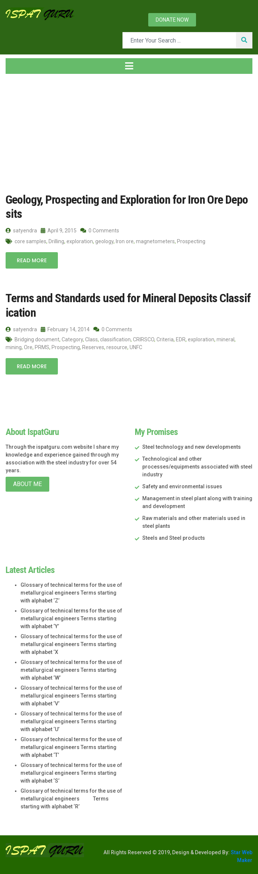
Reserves (93, 347)
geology (104, 241)
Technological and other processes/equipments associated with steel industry (197, 466)
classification (115, 339)
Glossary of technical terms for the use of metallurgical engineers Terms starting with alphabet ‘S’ (71, 773)
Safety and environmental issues (182, 486)
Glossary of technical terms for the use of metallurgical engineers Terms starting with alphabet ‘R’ (71, 798)
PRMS (42, 347)
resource (116, 347)
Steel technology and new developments (191, 447)
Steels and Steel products (173, 538)
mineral (225, 339)
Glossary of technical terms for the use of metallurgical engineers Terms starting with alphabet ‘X (71, 644)
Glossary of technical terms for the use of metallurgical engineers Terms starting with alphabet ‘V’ (71, 696)
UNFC (136, 347)
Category (72, 339)
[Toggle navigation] (129, 66)
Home (18, 133)
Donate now (172, 20)
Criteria (165, 339)
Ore (28, 347)
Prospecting (191, 241)
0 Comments (99, 231)
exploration (79, 241)
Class (91, 339)
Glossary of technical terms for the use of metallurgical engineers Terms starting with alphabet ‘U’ (71, 721)
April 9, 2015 (59, 231)
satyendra (21, 231)
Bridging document (37, 339)
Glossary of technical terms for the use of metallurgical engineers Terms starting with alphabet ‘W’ (71, 670)
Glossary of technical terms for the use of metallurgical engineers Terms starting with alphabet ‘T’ (71, 747)
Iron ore (125, 241)
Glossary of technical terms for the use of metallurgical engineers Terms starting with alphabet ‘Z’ (71, 593)
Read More (32, 260)
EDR (181, 339)
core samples (30, 241)
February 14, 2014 (65, 329)
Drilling (56, 241)
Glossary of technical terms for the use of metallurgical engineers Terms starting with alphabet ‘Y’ (71, 618)
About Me (27, 484)
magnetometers (155, 241)
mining (14, 347)
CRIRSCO (143, 339)
